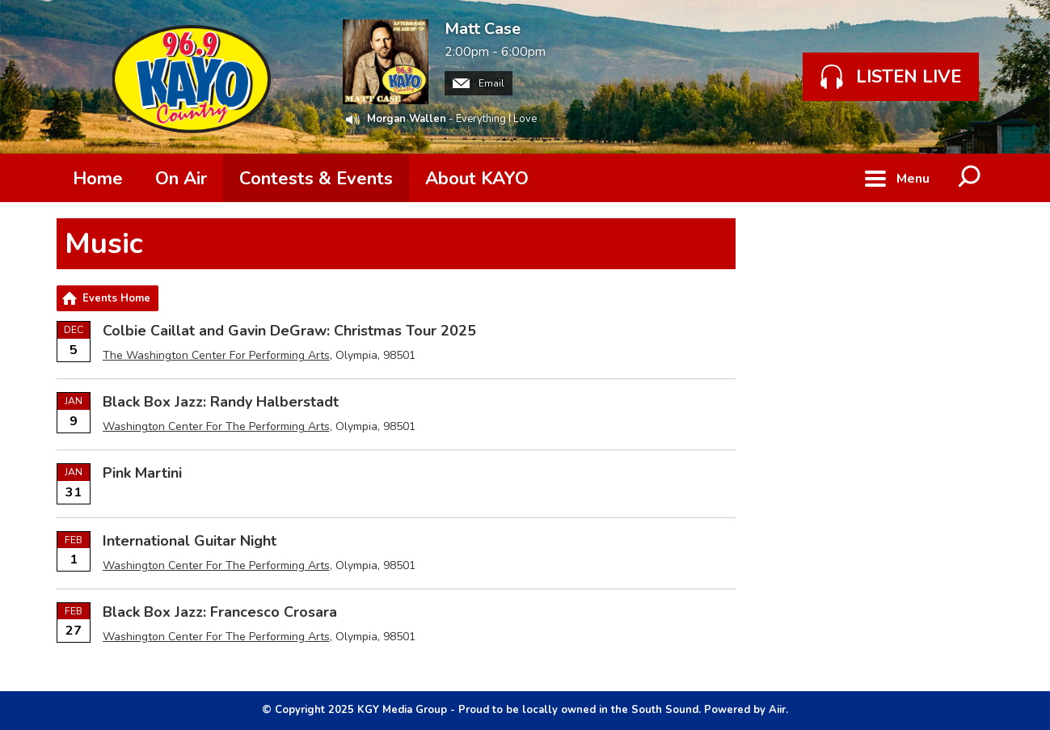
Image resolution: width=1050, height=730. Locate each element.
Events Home (116, 298)
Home (98, 179)
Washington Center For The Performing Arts (216, 426)
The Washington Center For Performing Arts (216, 355)
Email (478, 83)
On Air (181, 179)
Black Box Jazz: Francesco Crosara (220, 612)
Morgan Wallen (406, 119)
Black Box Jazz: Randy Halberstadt (221, 401)
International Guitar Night (189, 541)
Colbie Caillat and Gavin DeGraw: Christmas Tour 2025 (289, 330)
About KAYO (477, 179)
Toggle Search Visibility (970, 178)
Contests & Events (316, 179)
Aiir (777, 710)
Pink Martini (142, 473)
